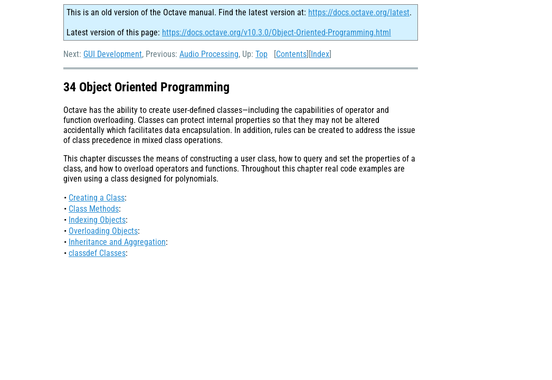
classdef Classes (97, 253)
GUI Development (112, 54)
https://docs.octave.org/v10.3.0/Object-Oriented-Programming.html (276, 32)
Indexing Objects (97, 220)
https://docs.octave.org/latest (359, 12)
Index (320, 54)
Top (261, 54)
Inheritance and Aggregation (117, 242)
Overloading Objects (103, 231)
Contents (291, 54)
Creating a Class (97, 198)
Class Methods (94, 209)
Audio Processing (209, 54)
